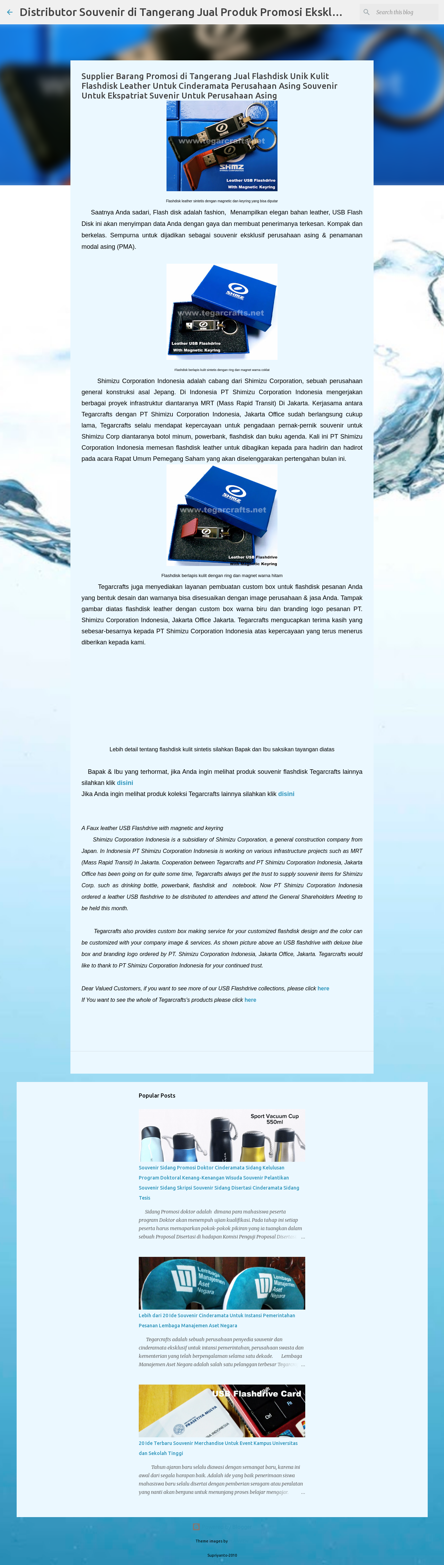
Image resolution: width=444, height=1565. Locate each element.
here (324, 988)
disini (124, 782)
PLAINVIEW (238, 1541)
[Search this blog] (402, 12)
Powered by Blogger (222, 1527)
